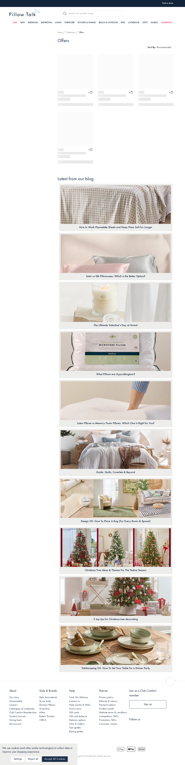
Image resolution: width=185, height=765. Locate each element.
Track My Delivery (78, 697)
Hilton (42, 712)
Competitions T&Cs (108, 716)
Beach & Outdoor (108, 23)
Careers (13, 705)
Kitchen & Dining (87, 23)
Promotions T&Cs (107, 720)
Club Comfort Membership (23, 712)
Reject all (33, 759)
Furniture (70, 23)
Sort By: (152, 47)
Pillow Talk (24, 13)
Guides (154, 23)
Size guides (75, 728)
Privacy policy (106, 697)
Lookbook (133, 23)
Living (58, 23)
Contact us (74, 701)
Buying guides (76, 731)
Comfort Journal (17, 716)
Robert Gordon (47, 716)
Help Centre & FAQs (79, 705)
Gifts (145, 23)
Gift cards (74, 712)
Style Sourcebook (48, 697)
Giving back (15, 720)
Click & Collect (76, 724)
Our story (14, 697)
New (22, 23)
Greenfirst (44, 709)
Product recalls (106, 709)
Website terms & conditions (113, 712)
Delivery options (77, 720)
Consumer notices (108, 724)
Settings (18, 759)
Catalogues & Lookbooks (22, 709)
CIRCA (42, 720)
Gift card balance (78, 716)
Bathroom (46, 23)
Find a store (75, 709)
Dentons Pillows (47, 705)
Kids (123, 23)
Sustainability (15, 701)
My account (15, 724)
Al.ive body (45, 701)
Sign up (148, 704)
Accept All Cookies (54, 759)
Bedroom (33, 23)
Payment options (107, 705)
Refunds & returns (108, 701)
